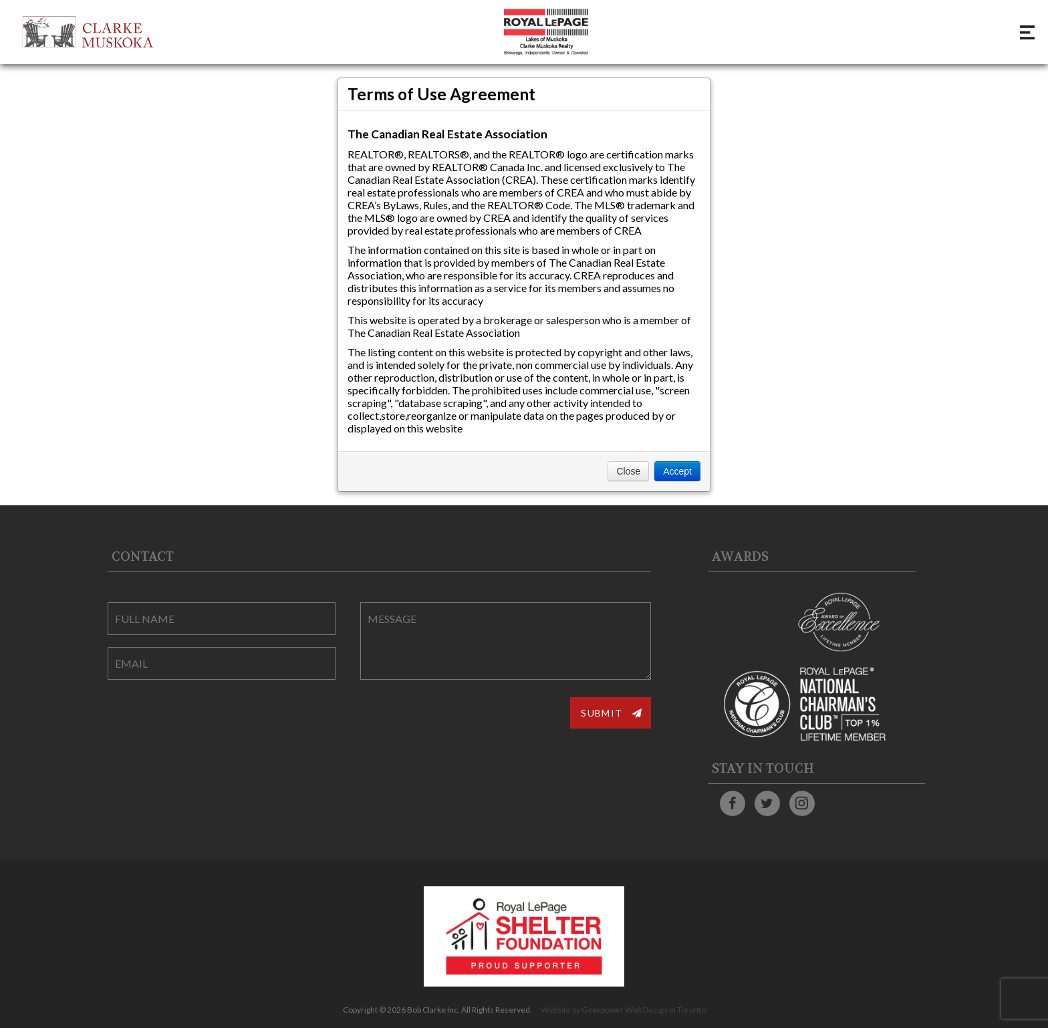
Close (628, 471)
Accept (677, 471)
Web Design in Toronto (665, 1010)
